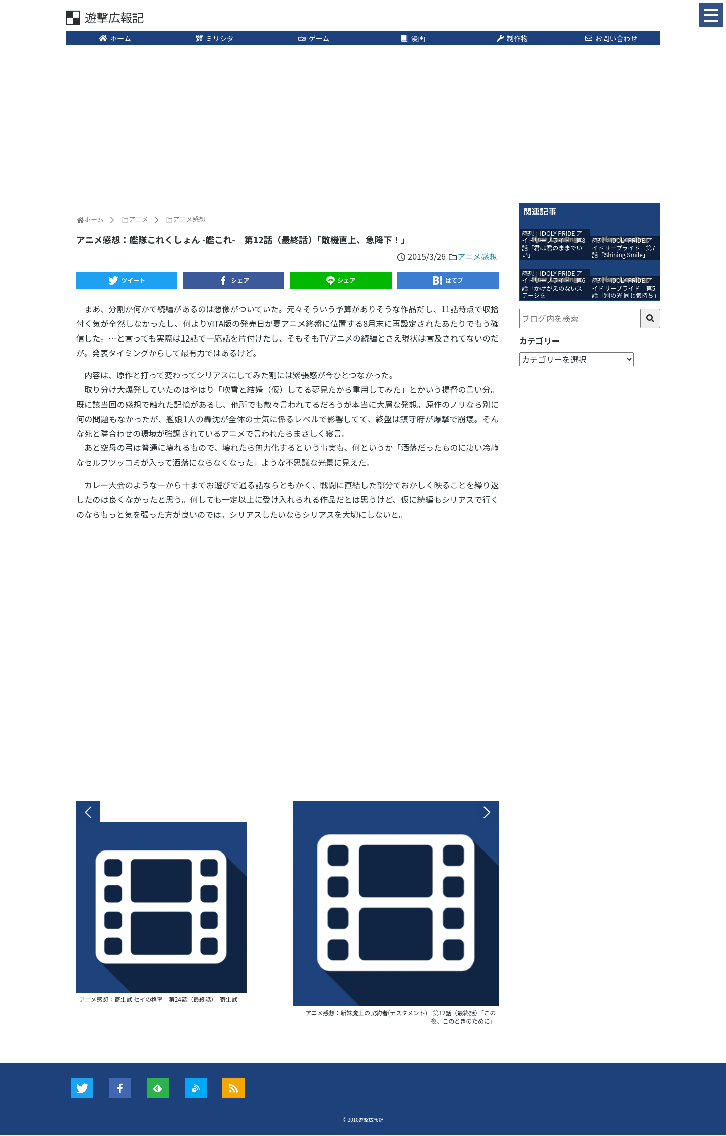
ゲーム (313, 39)
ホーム (115, 39)
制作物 (512, 39)
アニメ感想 (477, 257)
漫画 (413, 39)
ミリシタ (214, 39)
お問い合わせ (611, 39)
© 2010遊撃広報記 (363, 1121)
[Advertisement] (363, 123)
